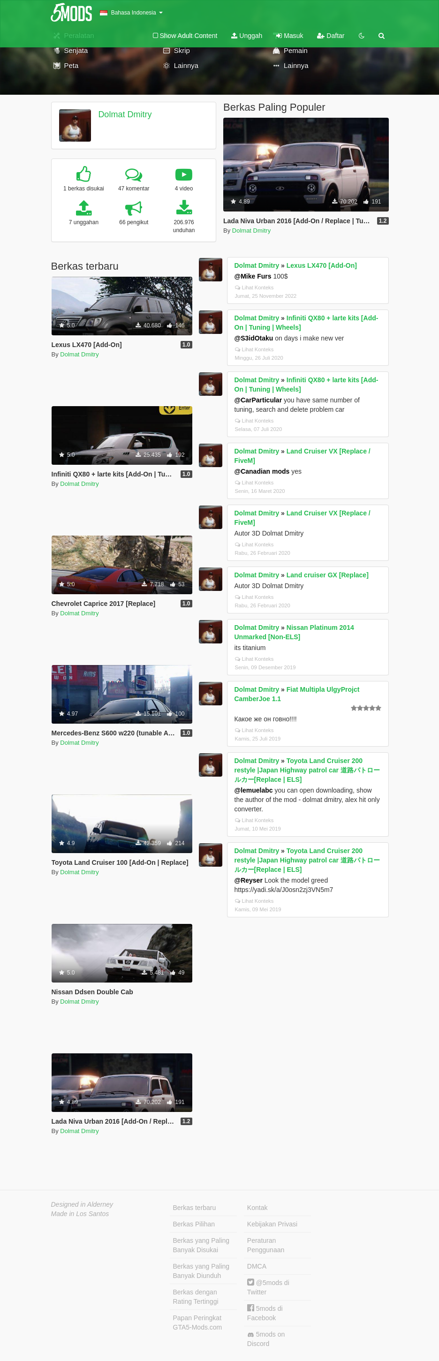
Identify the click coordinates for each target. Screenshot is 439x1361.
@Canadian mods (262, 471)
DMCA (256, 1266)
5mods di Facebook (265, 1313)
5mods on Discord (266, 1339)
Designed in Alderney (82, 1204)
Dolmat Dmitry (124, 114)
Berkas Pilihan (194, 1224)
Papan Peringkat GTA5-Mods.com (197, 1322)
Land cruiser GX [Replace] (328, 575)
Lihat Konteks (254, 287)
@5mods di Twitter (268, 1287)
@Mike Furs (253, 276)
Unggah (246, 35)
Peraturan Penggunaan (265, 1245)
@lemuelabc (254, 790)
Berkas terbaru (194, 1207)
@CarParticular (258, 400)
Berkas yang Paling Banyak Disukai (201, 1245)
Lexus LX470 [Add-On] (322, 265)
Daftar (330, 35)
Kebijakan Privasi (272, 1224)
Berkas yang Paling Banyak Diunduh (201, 1271)
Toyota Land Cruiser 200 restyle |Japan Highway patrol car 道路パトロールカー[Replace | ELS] (307, 770)
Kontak (257, 1207)
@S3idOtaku (254, 338)
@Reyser (249, 880)
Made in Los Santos (80, 1213)
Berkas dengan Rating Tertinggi (196, 1296)
